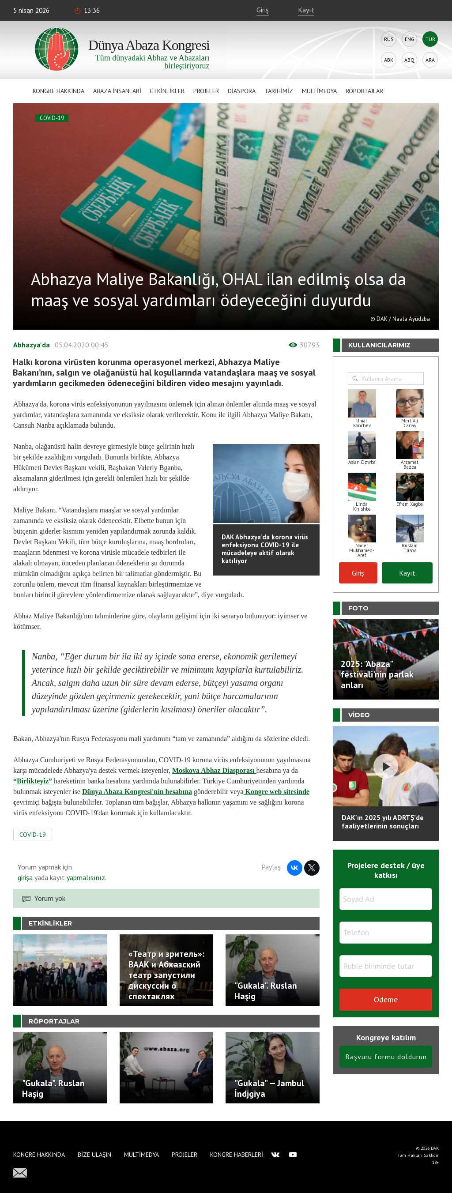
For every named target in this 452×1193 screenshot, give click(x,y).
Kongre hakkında (58, 91)
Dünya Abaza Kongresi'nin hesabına (137, 791)
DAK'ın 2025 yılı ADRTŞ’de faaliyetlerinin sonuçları (383, 821)
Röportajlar (364, 91)
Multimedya (319, 91)
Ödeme (386, 999)
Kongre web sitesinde (276, 791)
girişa (25, 877)
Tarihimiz (278, 91)
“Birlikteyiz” (32, 781)
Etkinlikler (167, 91)
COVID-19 (52, 118)
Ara (430, 59)
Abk (388, 59)
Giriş (262, 9)
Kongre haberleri (236, 1155)
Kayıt (306, 9)
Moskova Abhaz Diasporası (214, 770)
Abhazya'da (31, 344)
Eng (409, 39)
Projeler (206, 91)
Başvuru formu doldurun (386, 1056)
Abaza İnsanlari (117, 91)
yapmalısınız (85, 877)
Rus (389, 39)
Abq (409, 59)
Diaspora (242, 91)
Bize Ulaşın (94, 1155)
